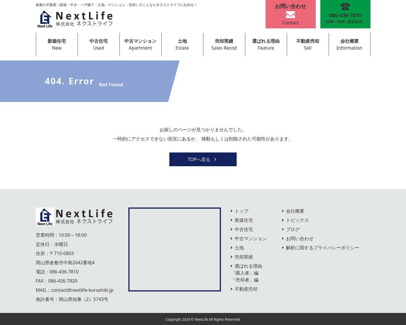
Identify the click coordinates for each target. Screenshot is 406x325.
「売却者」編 (244, 280)
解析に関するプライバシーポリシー (322, 247)
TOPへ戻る (203, 159)
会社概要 (349, 41)
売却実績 (224, 41)
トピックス (297, 220)
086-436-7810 (64, 272)
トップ (241, 211)
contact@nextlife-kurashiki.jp (82, 290)
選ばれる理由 (266, 41)
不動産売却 (307, 41)
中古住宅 (98, 41)
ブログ (293, 229)
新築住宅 (57, 41)
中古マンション (140, 41)
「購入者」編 (244, 273)
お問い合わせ (299, 238)
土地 (182, 41)
